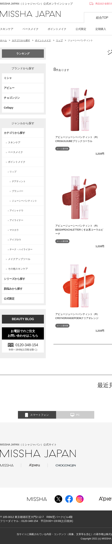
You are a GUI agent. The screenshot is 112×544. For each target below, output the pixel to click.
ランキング (23, 53)
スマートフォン (37, 415)
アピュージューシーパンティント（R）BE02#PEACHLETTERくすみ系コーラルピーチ (79, 229)
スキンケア (6, 28)
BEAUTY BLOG (23, 319)
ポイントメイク (57, 28)
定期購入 (100, 28)
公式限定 (81, 28)
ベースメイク (31, 28)
